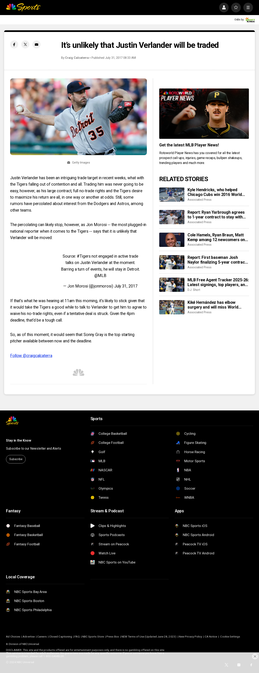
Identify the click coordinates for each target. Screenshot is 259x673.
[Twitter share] (25, 44)
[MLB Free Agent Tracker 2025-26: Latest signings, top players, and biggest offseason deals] (171, 285)
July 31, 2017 (126, 286)
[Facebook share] (14, 44)
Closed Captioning (60, 636)
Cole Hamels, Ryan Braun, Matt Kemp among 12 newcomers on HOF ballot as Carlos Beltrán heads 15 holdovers (216, 237)
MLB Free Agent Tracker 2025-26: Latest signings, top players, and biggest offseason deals (218, 282)
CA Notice (211, 636)
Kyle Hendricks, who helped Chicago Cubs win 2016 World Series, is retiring (215, 192)
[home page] (23, 7)
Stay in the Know (18, 440)
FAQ (77, 636)
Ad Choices (13, 636)
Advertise (29, 636)
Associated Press (199, 200)
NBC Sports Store (93, 636)
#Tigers (83, 256)
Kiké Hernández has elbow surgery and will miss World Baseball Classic (213, 305)
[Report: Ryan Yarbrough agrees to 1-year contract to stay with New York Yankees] (171, 217)
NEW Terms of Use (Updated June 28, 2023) (148, 636)
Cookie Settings (230, 636)
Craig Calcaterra (77, 58)
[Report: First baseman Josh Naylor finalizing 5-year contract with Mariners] (171, 262)
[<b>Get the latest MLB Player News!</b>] (204, 113)
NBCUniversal (30, 644)
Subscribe (16, 459)
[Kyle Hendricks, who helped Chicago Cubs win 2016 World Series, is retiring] (171, 194)
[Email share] (36, 44)
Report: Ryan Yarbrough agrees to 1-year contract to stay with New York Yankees (216, 214)
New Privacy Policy (190, 636)
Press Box (112, 636)
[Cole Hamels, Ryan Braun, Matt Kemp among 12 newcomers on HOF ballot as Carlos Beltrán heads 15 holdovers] (171, 240)
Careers (41, 636)
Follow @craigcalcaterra (31, 355)
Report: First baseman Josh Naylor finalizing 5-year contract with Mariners (217, 260)
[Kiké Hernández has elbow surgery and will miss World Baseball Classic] (171, 307)
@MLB (100, 275)
